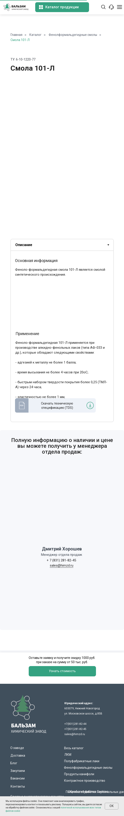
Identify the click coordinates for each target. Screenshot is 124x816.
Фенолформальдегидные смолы (73, 35)
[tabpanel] (62, 340)
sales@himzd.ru (61, 565)
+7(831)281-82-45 (75, 729)
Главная (16, 35)
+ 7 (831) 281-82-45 (61, 560)
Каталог (35, 35)
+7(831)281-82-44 (75, 723)
